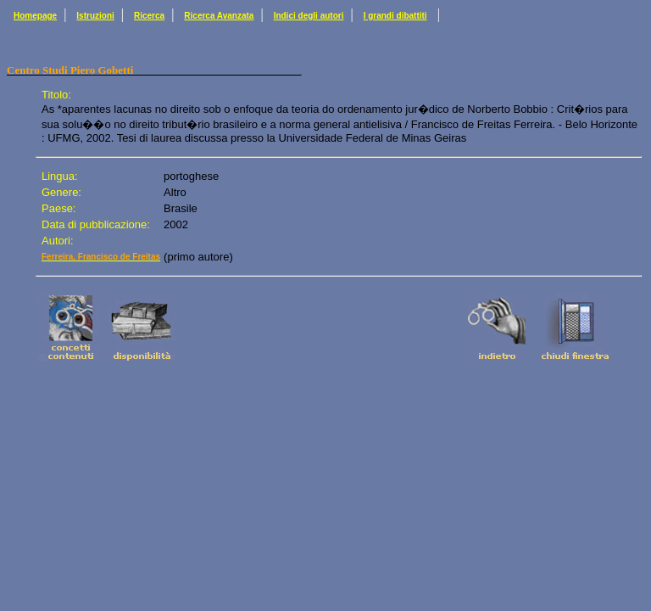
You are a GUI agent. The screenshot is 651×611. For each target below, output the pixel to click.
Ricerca (149, 15)
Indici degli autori (309, 15)
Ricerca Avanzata (218, 15)
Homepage (35, 15)
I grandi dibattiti (395, 15)
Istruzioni (95, 15)
